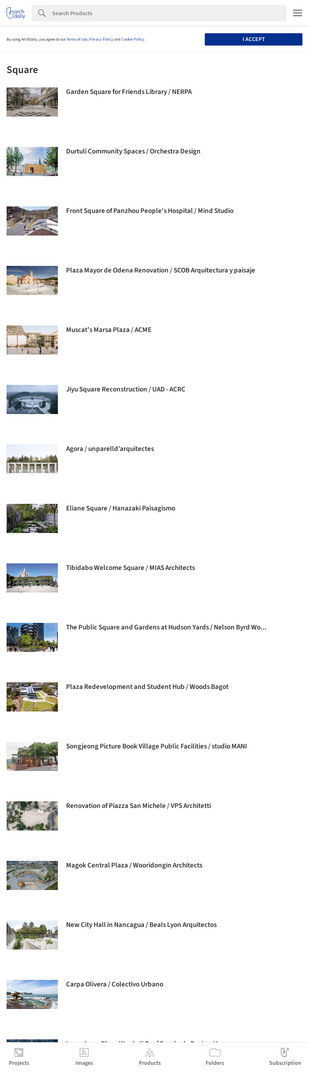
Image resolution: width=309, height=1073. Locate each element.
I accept (254, 39)
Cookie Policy (132, 39)
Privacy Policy (101, 39)
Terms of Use (76, 39)
